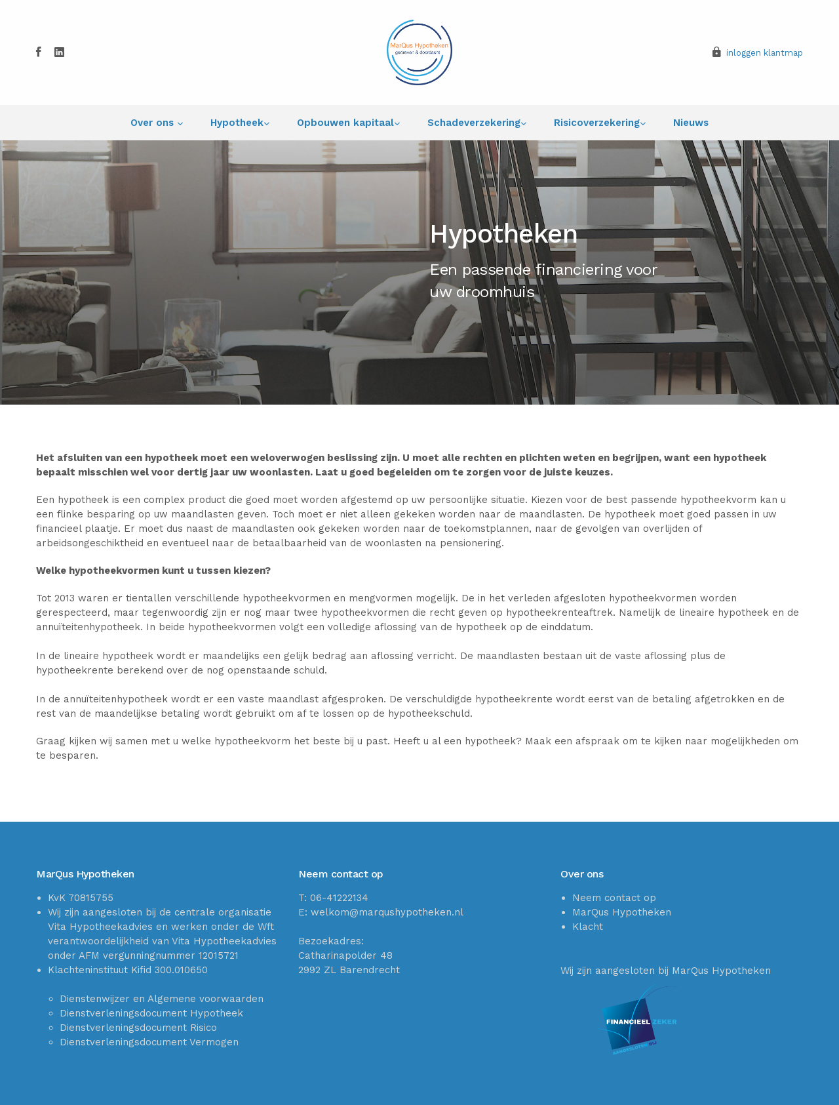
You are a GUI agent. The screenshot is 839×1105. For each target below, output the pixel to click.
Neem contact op (614, 898)
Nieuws (691, 123)
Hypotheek (236, 123)
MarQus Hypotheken (621, 912)
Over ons (153, 123)
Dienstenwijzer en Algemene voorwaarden (161, 999)
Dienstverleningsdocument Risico (138, 1028)
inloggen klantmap (764, 53)
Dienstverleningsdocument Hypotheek (151, 1013)
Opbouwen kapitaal (345, 123)
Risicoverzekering (597, 123)
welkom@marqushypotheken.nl (387, 912)
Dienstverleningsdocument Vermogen (149, 1042)
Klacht (587, 927)
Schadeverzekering (473, 123)
